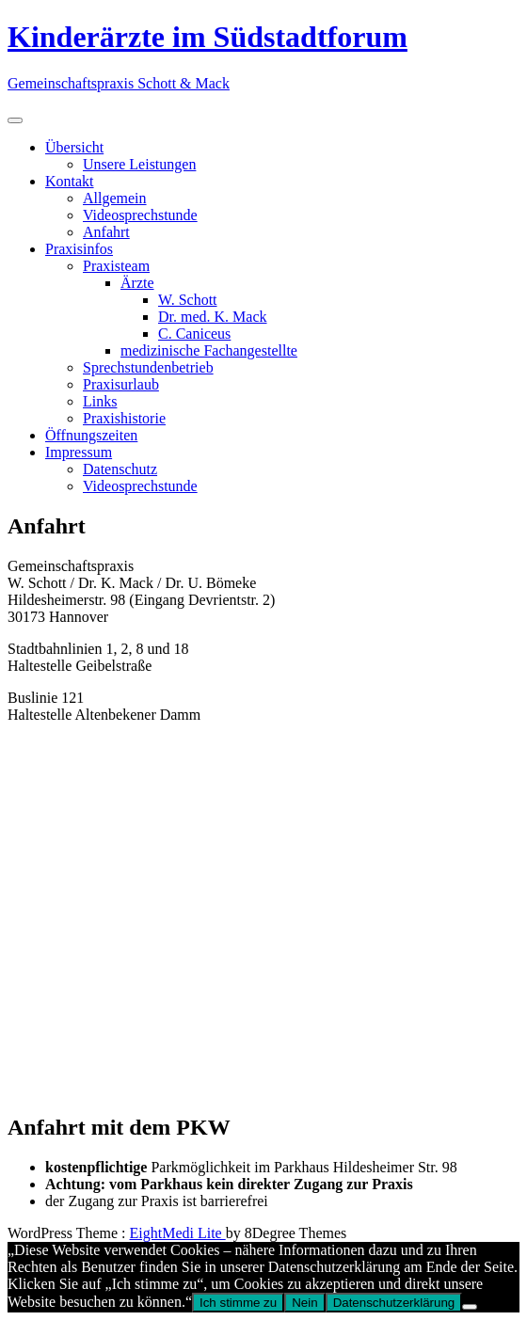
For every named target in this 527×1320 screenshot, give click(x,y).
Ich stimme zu (238, 1303)
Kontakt (69, 181)
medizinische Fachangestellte (208, 350)
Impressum (78, 452)
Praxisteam (116, 266)
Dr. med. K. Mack (212, 317)
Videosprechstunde (140, 215)
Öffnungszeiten (91, 435)
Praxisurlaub (121, 384)
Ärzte (137, 283)
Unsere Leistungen (139, 164)
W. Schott (187, 300)
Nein (304, 1303)
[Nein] (469, 1307)
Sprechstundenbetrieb (148, 367)
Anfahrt (106, 232)
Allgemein (115, 198)
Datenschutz (120, 469)
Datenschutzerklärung (394, 1303)
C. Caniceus (194, 334)
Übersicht (74, 147)
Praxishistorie (124, 418)
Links (100, 401)
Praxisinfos (79, 249)
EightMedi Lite (178, 1233)
